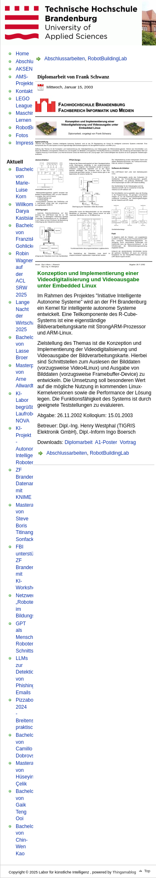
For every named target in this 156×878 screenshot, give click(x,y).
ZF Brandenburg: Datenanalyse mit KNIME (31, 483)
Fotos (22, 135)
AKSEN (24, 69)
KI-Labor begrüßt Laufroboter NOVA (28, 407)
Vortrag (128, 442)
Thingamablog (124, 872)
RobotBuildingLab (107, 59)
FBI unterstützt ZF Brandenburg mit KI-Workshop (30, 567)
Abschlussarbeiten (64, 59)
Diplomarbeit (78, 442)
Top (147, 871)
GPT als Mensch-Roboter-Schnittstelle (29, 637)
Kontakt (24, 91)
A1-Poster (106, 442)
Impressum (28, 143)
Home (22, 54)
